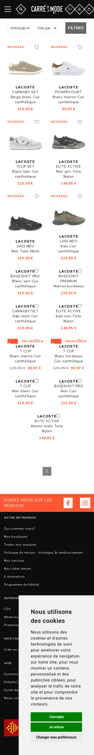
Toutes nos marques (20, 545)
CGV (7, 609)
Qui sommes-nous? (19, 529)
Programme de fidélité (21, 585)
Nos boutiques (16, 537)
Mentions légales (17, 617)
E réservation (14, 577)
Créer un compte (17, 650)
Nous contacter (16, 698)
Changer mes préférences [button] (56, 737)
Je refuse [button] (56, 727)
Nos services (14, 561)
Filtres (76, 28)
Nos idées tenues (17, 569)
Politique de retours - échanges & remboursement (43, 553)
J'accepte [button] (56, 717)
